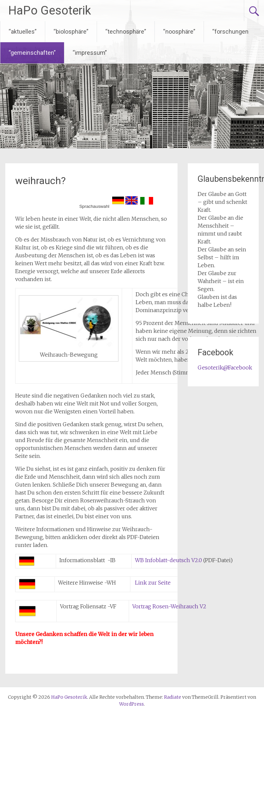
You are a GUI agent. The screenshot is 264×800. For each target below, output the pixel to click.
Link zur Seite (152, 582)
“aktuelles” (23, 31)
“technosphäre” (125, 31)
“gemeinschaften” (32, 52)
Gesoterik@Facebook (225, 367)
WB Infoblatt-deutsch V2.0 (168, 560)
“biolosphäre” (70, 31)
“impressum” (90, 52)
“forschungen (230, 31)
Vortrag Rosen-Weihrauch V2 (169, 606)
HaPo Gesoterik (49, 10)
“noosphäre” (179, 31)
